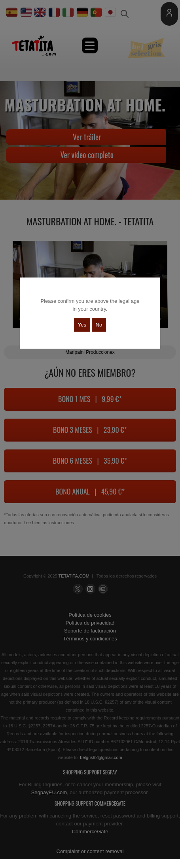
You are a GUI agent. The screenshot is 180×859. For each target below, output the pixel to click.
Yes (82, 325)
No (99, 325)
